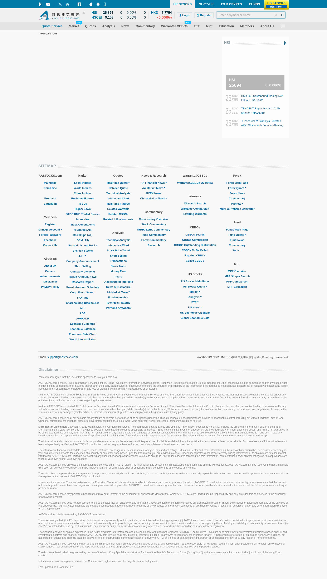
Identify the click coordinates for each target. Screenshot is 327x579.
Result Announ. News (83, 276)
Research (154, 245)
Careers (50, 271)
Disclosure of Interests (118, 281)
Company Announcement (82, 261)
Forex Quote (237, 188)
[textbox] (250, 15)
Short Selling (82, 266)
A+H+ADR (82, 318)
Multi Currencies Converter (237, 208)
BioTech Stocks (83, 250)
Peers (118, 276)
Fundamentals (118, 297)
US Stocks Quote (195, 286)
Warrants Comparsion (195, 208)
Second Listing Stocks (82, 245)
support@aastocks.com (62, 357)
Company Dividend (82, 271)
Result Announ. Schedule (82, 287)
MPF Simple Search (237, 276)
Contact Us (50, 245)
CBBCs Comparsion (195, 239)
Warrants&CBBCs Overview (195, 182)
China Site (50, 188)
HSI (227, 43)
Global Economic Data (195, 317)
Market (195, 291)
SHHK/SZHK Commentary (153, 229)
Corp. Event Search (82, 292)
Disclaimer (50, 281)
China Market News (153, 198)
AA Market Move (118, 292)
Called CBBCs (195, 260)
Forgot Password (50, 234)
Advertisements (50, 276)
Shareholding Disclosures (82, 302)
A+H (82, 308)
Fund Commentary (154, 234)
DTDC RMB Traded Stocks (83, 214)
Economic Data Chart (82, 334)
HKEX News (153, 193)
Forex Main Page (237, 182)
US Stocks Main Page (195, 281)
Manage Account (50, 229)
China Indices (83, 193)
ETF (82, 255)
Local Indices (82, 182)
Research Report (82, 282)
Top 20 (82, 203)
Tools (237, 250)
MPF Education (237, 286)
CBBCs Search (195, 234)
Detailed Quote (118, 188)
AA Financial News (154, 182)
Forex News (237, 193)
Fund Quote (237, 234)
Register (50, 224)
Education (50, 203)
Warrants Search (195, 203)
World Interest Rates (82, 339)
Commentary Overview (153, 219)
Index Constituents (82, 224)
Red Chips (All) (82, 235)
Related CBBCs (118, 214)
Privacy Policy (50, 286)
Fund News (237, 240)
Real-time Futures (82, 198)
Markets (237, 203)
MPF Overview (237, 271)
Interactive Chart (118, 198)
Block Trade (118, 266)
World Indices (83, 188)
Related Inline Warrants (118, 219)
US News (195, 307)
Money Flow (118, 271)
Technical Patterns (118, 302)
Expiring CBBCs (195, 255)
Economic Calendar (82, 323)
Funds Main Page (237, 229)
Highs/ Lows (83, 208)
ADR (83, 313)
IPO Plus (82, 297)
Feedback (50, 240)
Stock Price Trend (118, 250)
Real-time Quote (118, 182)
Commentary (237, 198)
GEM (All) (83, 240)
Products (50, 198)
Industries (82, 219)
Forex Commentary (153, 240)
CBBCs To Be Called (195, 250)
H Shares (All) (83, 229)
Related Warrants (118, 208)
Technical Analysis (118, 193)
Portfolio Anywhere (118, 307)
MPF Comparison (237, 281)
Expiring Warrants (194, 213)
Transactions (118, 260)
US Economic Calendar (195, 312)
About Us (50, 265)
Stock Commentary (153, 224)
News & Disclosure (118, 287)
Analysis (194, 297)
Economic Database (83, 329)
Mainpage (50, 182)
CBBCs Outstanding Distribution (195, 245)
